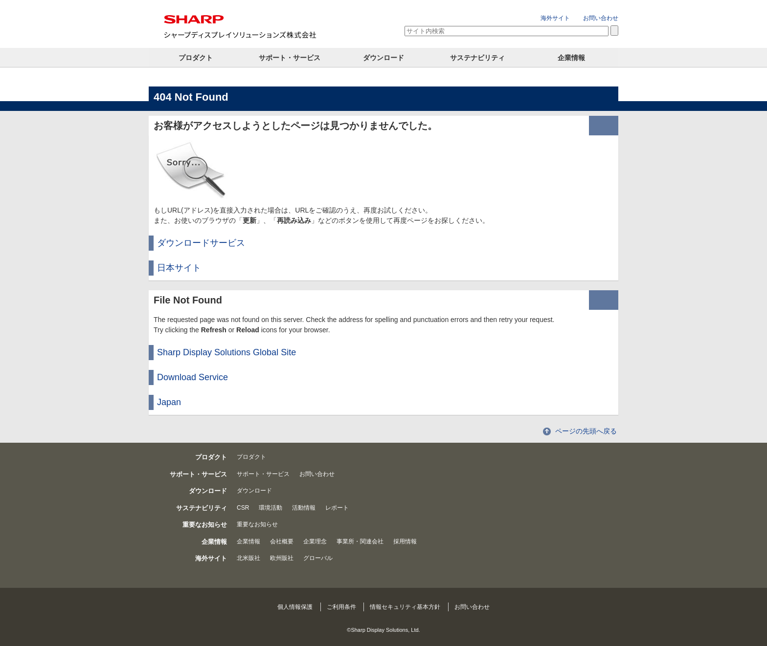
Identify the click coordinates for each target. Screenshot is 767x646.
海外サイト (555, 18)
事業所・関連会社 (360, 541)
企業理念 (315, 541)
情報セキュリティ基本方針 (405, 606)
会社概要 (281, 541)
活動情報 (304, 507)
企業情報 (571, 58)
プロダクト (196, 58)
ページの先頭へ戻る (586, 431)
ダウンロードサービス (201, 243)
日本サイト (179, 268)
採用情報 (405, 541)
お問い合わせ (600, 18)
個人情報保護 (295, 606)
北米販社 (248, 558)
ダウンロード (383, 58)
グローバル (318, 558)
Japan (169, 402)
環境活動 (270, 507)
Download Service (192, 377)
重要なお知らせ (257, 524)
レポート (337, 507)
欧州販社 (281, 558)
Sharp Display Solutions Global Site (226, 352)
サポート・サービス (289, 58)
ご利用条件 (341, 606)
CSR (243, 507)
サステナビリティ (477, 58)
